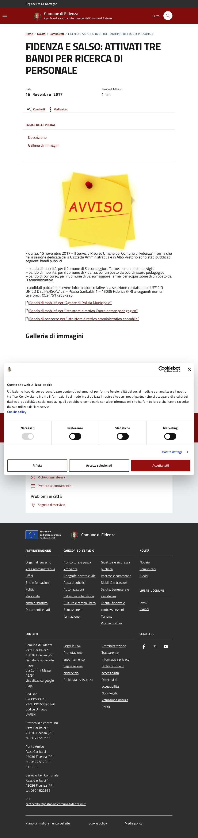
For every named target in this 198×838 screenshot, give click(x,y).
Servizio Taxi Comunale (42, 775)
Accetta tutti (160, 465)
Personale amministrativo (36, 599)
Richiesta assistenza (78, 679)
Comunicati (57, 34)
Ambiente (70, 568)
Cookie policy (16, 411)
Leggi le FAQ (72, 645)
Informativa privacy (115, 659)
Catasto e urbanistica (79, 596)
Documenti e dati (38, 609)
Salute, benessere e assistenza (115, 593)
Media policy (133, 823)
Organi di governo (38, 562)
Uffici (29, 575)
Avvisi (144, 575)
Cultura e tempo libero (80, 602)
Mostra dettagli (172, 451)
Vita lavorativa (111, 623)
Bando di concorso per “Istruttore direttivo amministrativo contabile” (84, 319)
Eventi (144, 608)
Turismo (106, 616)
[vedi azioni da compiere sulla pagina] (57, 109)
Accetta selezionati (99, 465)
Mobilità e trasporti (114, 582)
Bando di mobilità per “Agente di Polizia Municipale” (70, 303)
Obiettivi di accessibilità (110, 683)
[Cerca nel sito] (167, 15)
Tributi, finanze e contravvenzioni (113, 606)
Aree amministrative (40, 568)
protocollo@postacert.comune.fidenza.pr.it (56, 803)
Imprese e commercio (116, 575)
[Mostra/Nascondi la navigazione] (4, 15)
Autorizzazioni (74, 589)
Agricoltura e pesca (77, 562)
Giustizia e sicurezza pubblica (115, 565)
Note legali (109, 693)
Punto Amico (35, 746)
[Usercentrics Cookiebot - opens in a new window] (161, 369)
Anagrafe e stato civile (80, 575)
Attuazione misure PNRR (115, 703)
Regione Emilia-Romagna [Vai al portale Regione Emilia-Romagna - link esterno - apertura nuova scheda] (41, 3)
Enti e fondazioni (38, 582)
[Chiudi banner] (189, 369)
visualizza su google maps (40, 663)
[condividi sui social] (36, 109)
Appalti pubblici (74, 582)
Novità (41, 34)
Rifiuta (37, 465)
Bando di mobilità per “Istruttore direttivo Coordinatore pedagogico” (83, 311)
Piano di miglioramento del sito (48, 823)
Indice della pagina (99, 124)
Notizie (145, 562)
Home (29, 34)
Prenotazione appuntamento (74, 656)
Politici (30, 589)
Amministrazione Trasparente (114, 649)
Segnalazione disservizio (73, 669)
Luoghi (144, 602)
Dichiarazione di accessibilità (113, 669)
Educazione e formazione (73, 613)
